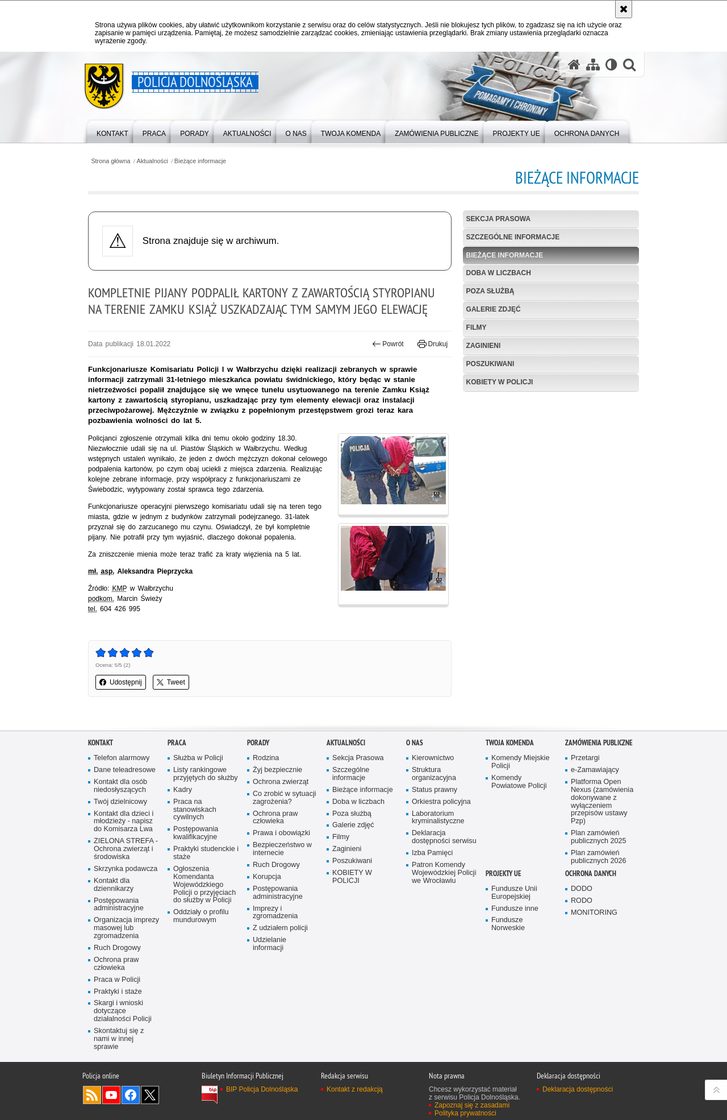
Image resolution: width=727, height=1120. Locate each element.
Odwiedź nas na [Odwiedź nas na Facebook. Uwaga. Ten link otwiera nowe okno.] (131, 1095)
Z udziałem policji (280, 928)
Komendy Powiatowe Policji (519, 782)
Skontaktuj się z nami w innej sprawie (119, 1039)
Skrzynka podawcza (125, 869)
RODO (581, 901)
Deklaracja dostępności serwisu (444, 837)
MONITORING (594, 912)
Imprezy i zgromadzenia (275, 912)
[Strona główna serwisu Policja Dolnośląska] (574, 64)
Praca (177, 743)
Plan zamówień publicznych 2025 (598, 837)
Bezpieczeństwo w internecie (282, 849)
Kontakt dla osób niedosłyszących (120, 786)
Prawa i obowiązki (281, 833)
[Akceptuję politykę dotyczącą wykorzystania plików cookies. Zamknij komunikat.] (623, 9)
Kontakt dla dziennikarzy (113, 885)
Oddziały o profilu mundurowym (201, 916)
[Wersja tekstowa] (611, 64)
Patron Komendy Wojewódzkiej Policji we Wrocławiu (444, 873)
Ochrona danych (590, 873)
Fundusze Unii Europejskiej (514, 893)
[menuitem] (112, 131)
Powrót (388, 344)
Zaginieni (483, 346)
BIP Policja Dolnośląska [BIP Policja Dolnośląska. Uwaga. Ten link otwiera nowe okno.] (262, 1089)
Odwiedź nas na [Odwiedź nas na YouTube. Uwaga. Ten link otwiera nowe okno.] (111, 1095)
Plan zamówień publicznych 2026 (598, 857)
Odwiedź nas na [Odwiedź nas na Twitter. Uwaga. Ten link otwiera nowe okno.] (150, 1095)
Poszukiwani (490, 364)
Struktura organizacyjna (434, 774)
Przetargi (585, 758)
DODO (581, 889)
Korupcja (267, 877)
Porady (258, 743)
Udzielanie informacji (269, 944)
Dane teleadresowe (125, 770)
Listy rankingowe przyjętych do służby (205, 774)
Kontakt (100, 743)
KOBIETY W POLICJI (499, 382)
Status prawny (434, 790)
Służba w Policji (198, 758)
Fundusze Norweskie (508, 924)
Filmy (476, 327)
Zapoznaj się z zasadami (471, 1105)
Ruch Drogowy (117, 948)
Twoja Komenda (510, 743)
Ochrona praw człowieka (116, 964)
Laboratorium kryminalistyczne (438, 818)
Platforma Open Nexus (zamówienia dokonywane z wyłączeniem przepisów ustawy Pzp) (602, 801)
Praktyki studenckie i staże (206, 853)
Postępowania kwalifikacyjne (195, 833)
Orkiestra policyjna (441, 802)
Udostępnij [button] (120, 682)
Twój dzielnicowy (120, 802)
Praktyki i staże (118, 991)
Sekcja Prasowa (498, 219)
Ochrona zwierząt (280, 782)
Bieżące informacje (200, 161)
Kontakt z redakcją (355, 1089)
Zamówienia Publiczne (599, 743)
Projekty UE (503, 873)
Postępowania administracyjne (119, 904)
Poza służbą (490, 291)
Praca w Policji (117, 980)
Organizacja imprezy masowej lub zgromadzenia (126, 928)
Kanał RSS (92, 1095)
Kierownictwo (433, 758)
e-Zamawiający (595, 770)
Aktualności (152, 161)
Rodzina (266, 758)
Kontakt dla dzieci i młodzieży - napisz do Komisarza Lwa (123, 821)
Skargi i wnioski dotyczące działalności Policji (123, 1011)
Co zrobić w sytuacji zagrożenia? (284, 798)
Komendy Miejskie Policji (520, 762)
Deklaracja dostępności (577, 1089)
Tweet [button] (171, 682)
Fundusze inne (514, 908)
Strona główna (110, 161)
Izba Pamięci (432, 853)
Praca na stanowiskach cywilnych (194, 810)
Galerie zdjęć (493, 309)
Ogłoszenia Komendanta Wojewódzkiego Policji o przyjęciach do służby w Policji (204, 885)
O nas (414, 743)
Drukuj (432, 344)
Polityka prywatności (465, 1113)
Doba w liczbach (498, 273)
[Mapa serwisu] (593, 64)
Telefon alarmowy (121, 758)
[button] (629, 64)
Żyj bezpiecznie (277, 770)
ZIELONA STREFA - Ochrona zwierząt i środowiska (126, 849)
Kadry (182, 790)
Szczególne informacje (513, 237)
